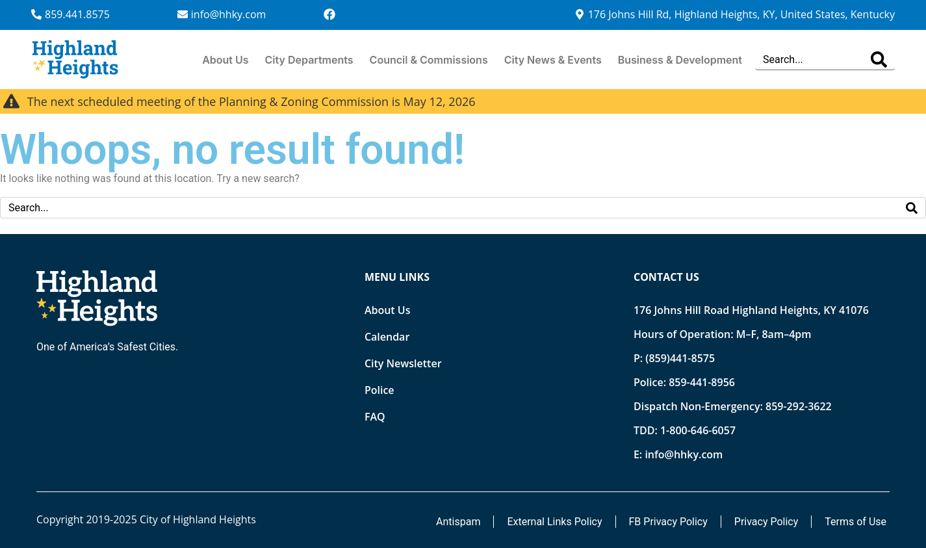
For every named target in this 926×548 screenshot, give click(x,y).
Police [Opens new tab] (379, 390)
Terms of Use (855, 521)
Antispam (458, 521)
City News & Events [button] (553, 59)
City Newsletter (403, 363)
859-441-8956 (702, 382)
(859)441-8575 (680, 358)
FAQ (375, 417)
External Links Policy (554, 521)
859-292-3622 (798, 406)
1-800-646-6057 (698, 430)
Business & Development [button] (680, 59)
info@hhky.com (684, 454)
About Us (225, 59)
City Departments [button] (309, 59)
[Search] (879, 59)
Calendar (387, 337)
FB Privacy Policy (668, 521)
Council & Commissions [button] (429, 59)
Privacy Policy (766, 521)
